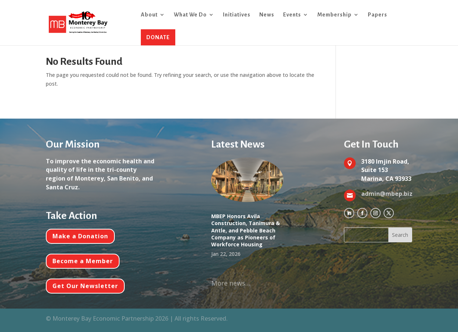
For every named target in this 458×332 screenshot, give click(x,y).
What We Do (190, 15)
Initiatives (236, 15)
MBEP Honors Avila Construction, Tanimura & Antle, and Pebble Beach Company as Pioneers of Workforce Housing (245, 230)
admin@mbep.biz (387, 194)
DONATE (158, 37)
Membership (334, 15)
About (149, 15)
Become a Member (82, 261)
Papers (377, 15)
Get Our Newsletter (85, 286)
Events (292, 15)
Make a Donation (80, 236)
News (266, 15)
